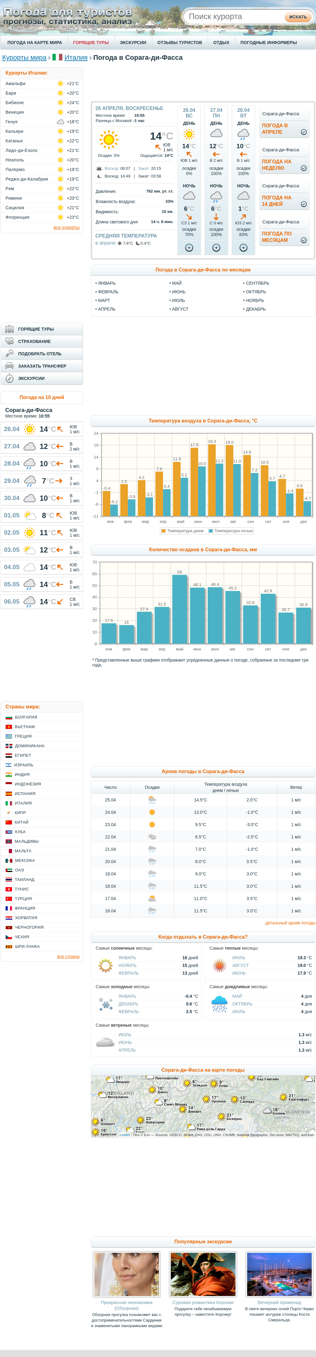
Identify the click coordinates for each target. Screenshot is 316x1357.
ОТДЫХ (221, 42)
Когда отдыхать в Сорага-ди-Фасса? (203, 936)
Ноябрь (127, 965)
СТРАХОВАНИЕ (34, 341)
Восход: (112, 168)
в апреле (105, 243)
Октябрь (242, 1003)
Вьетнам (25, 726)
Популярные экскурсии (203, 1241)
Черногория (29, 927)
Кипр (20, 812)
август (180, 309)
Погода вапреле (275, 129)
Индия (22, 774)
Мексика (25, 860)
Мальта (23, 851)
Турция (23, 898)
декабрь (256, 309)
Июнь (239, 973)
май (177, 283)
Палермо (15, 169)
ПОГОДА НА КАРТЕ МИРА (34, 42)
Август (240, 965)
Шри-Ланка (27, 946)
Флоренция (17, 217)
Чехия (22, 937)
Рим (10, 188)
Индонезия (28, 784)
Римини (14, 198)
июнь (179, 291)
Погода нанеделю (277, 165)
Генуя (12, 121)
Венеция (15, 112)
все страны (68, 956)
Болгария (26, 717)
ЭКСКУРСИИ (133, 42)
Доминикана (29, 746)
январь (107, 283)
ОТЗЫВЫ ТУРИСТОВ (179, 42)
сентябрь (257, 283)
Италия (76, 57)
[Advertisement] (203, 81)
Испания (25, 793)
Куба (20, 831)
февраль (108, 291)
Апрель (127, 1050)
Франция (25, 908)
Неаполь (15, 159)
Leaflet (125, 1135)
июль (178, 300)
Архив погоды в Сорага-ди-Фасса (203, 771)
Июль (238, 957)
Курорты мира (24, 57)
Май (237, 996)
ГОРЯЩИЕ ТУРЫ (91, 42)
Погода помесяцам (277, 237)
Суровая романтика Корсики (203, 1302)
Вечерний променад (279, 1302)
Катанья (14, 140)
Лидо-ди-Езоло (22, 150)
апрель (106, 309)
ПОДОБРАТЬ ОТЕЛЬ (39, 353)
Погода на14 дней (277, 201)
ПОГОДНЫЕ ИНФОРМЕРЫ (268, 42)
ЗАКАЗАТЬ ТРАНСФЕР (42, 366)
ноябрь (255, 300)
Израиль (23, 765)
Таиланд (24, 879)
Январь (127, 957)
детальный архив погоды (290, 922)
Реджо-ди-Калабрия (27, 179)
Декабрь (128, 1003)
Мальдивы (27, 841)
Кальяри (14, 131)
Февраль (128, 973)
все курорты (67, 227)
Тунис (22, 889)
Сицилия (15, 207)
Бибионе (15, 102)
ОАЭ (19, 870)
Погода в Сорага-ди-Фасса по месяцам (203, 269)
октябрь (256, 291)
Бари (11, 93)
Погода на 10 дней (41, 397)
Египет (23, 755)
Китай (21, 822)
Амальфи (16, 83)
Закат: (144, 168)
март (104, 300)
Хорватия (26, 917)
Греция (23, 736)
